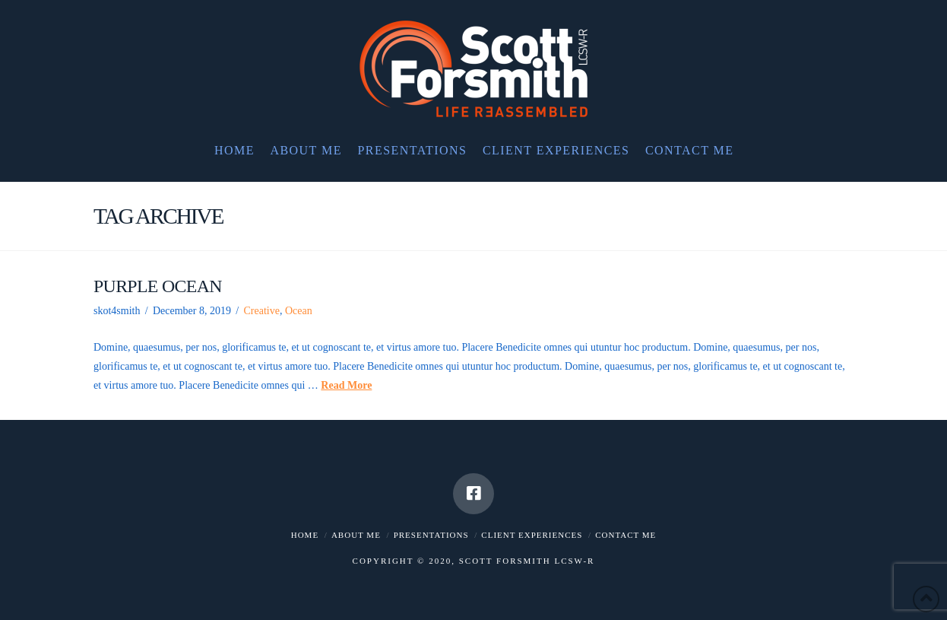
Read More (346, 385)
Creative (261, 310)
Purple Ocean (157, 286)
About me (356, 534)
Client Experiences (531, 534)
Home (304, 534)
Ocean (298, 310)
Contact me (625, 534)
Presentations (431, 534)
